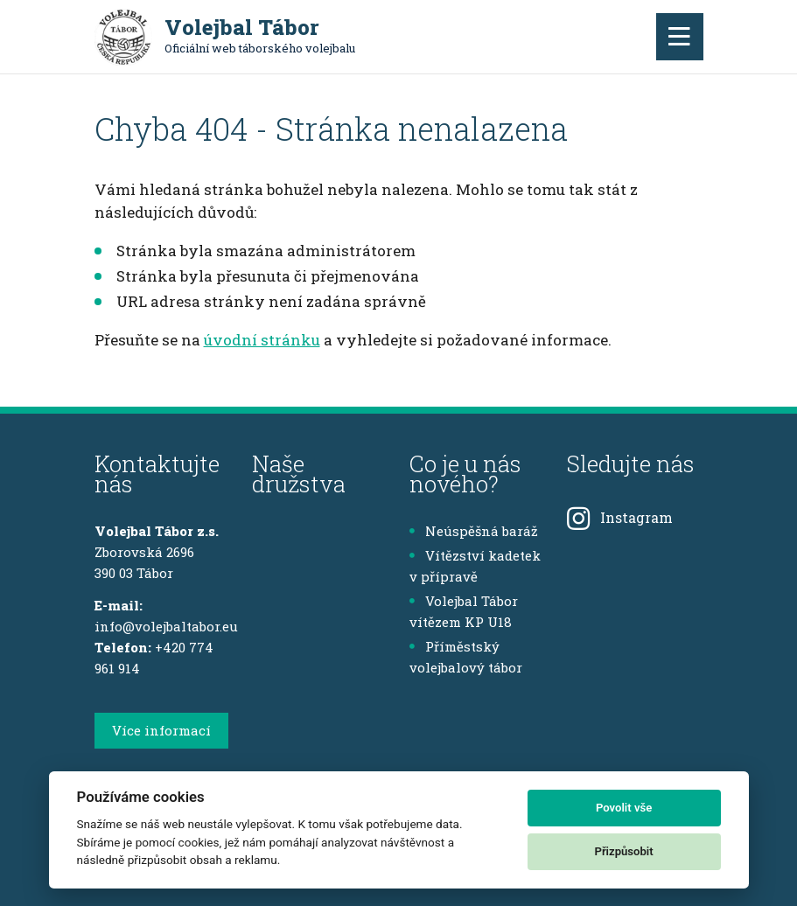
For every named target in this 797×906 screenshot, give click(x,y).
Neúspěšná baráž (473, 531)
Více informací (161, 730)
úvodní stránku (262, 340)
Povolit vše (624, 807)
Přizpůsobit (623, 851)
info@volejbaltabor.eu (166, 626)
